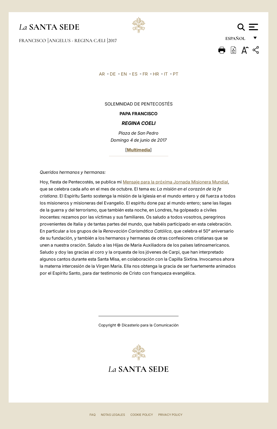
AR (102, 74)
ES (134, 74)
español (237, 40)
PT (175, 74)
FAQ (92, 415)
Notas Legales (113, 415)
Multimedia (138, 149)
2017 (112, 40)
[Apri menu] (253, 27)
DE (113, 74)
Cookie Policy (141, 415)
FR (145, 74)
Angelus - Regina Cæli (78, 40)
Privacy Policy (170, 415)
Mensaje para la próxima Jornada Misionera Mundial (175, 182)
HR (156, 74)
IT (166, 74)
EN (124, 74)
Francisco (33, 40)
